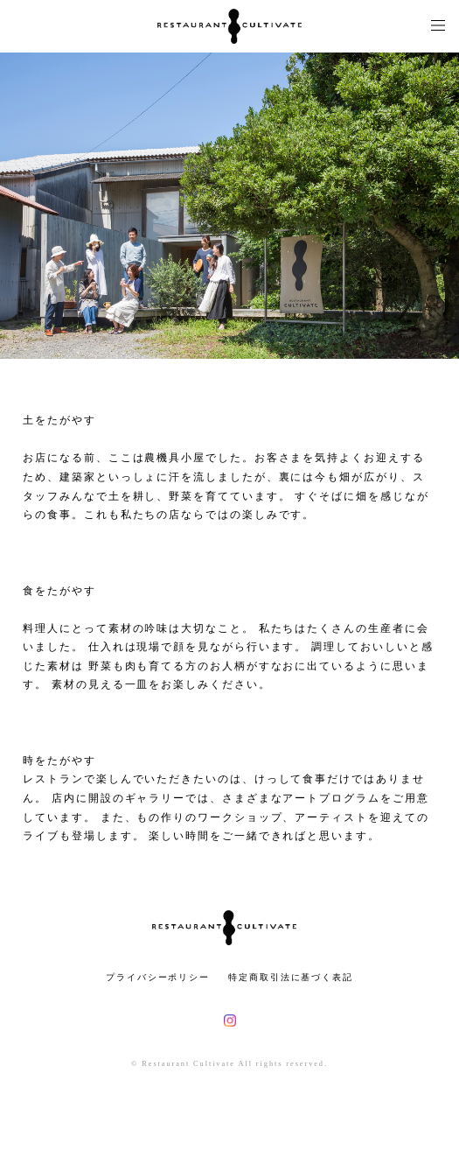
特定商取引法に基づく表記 (290, 977)
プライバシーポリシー (158, 977)
